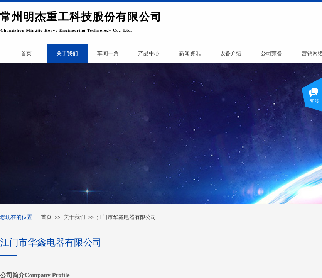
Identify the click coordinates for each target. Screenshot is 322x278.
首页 (46, 217)
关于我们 (74, 217)
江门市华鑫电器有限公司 (126, 217)
